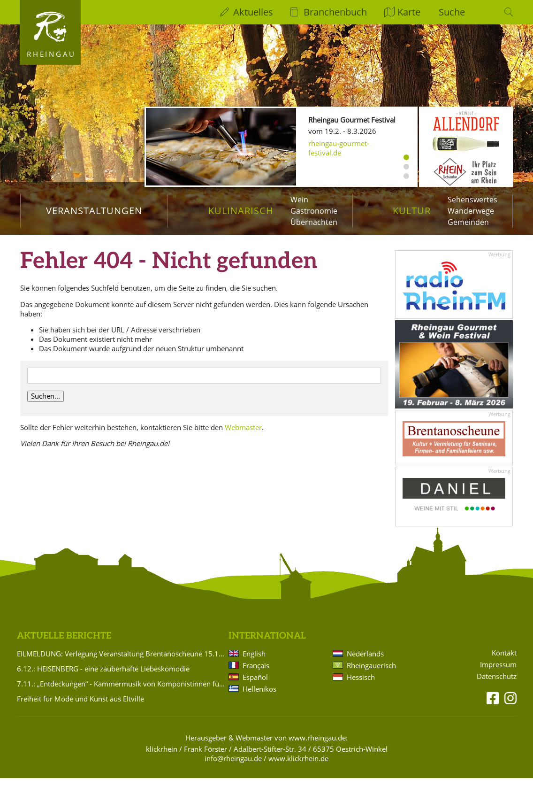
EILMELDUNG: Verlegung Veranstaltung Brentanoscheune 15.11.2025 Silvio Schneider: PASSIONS (121, 661)
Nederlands (365, 661)
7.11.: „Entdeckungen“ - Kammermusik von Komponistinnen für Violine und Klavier (121, 691)
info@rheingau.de (233, 766)
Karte (408, 12)
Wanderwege (471, 211)
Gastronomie (313, 211)
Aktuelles (253, 12)
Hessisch (361, 684)
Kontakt (504, 660)
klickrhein (161, 756)
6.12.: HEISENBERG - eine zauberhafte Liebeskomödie (103, 676)
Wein (299, 199)
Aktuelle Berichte (64, 644)
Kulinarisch (241, 210)
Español (255, 684)
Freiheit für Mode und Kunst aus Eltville (80, 706)
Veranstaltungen (94, 210)
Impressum (498, 672)
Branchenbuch (335, 12)
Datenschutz (497, 683)
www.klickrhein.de (298, 766)
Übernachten (313, 222)
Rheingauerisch (371, 673)
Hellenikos (259, 696)
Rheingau (51, 54)
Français (256, 673)
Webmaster (243, 434)
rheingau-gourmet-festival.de (338, 148)
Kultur (412, 210)
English (254, 661)
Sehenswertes (472, 199)
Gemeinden (468, 222)
